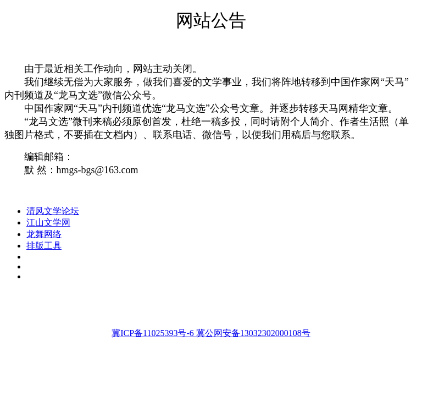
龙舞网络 (44, 234)
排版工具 (44, 245)
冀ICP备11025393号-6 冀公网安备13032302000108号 (211, 333)
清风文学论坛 (52, 211)
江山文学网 (48, 222)
